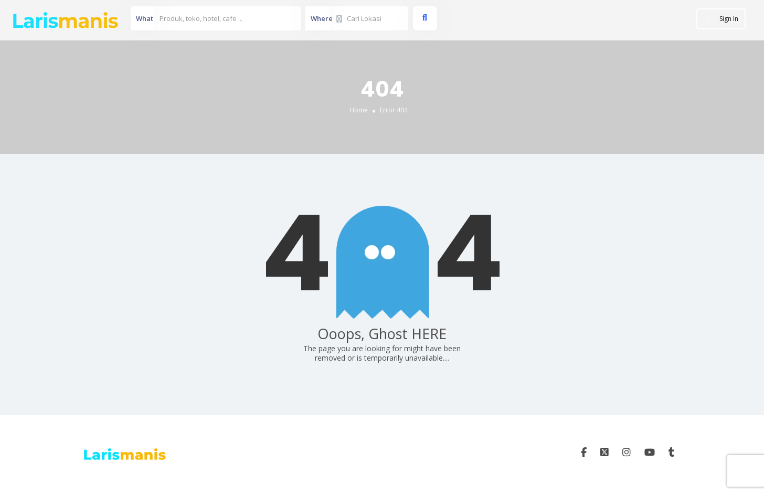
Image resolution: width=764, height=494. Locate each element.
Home (358, 109)
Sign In (728, 18)
